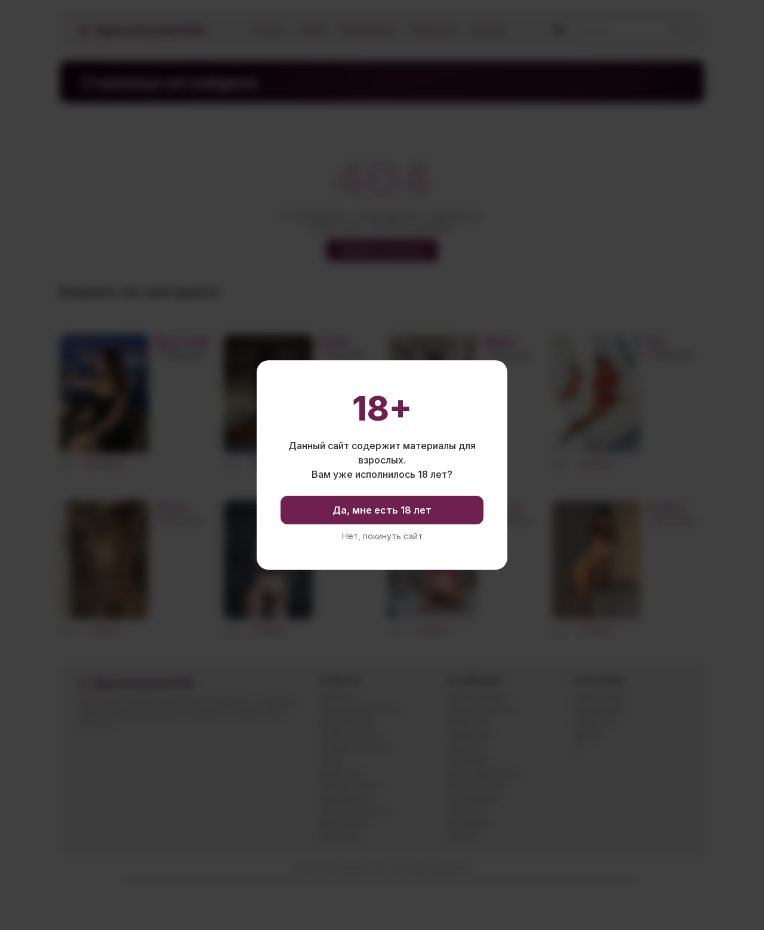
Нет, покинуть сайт (382, 536)
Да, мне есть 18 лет (382, 510)
